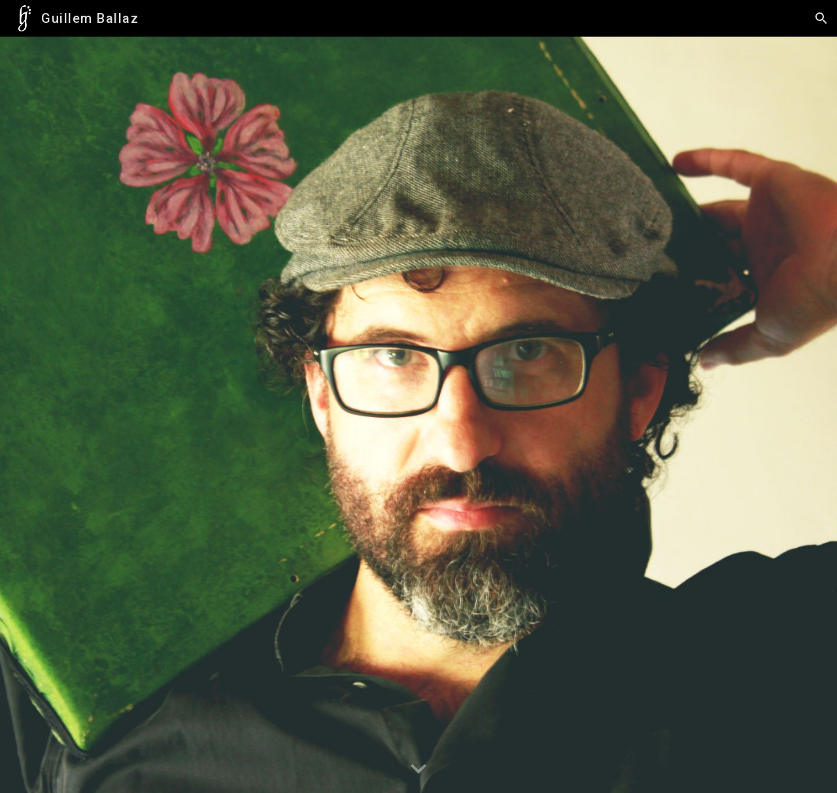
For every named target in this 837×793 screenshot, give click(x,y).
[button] (821, 18)
